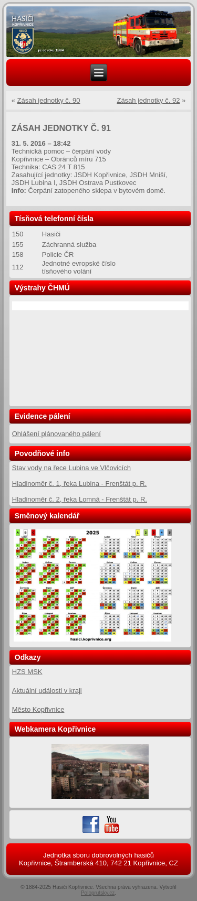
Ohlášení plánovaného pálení (56, 434)
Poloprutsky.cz (98, 893)
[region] (98, 32)
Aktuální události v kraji (47, 690)
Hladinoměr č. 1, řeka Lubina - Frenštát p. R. (79, 483)
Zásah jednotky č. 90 (48, 100)
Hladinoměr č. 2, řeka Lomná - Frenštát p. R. (79, 499)
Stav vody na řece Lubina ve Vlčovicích (71, 468)
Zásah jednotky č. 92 (148, 100)
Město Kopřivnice (38, 709)
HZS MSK (27, 672)
